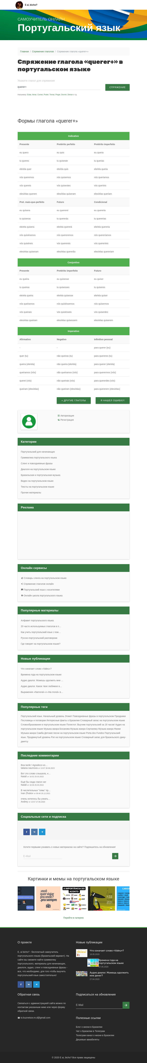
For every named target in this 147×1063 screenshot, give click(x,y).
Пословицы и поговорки (33, 720)
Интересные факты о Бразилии (63, 720)
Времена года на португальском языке (41, 674)
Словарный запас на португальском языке (102, 720)
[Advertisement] (79, 106)
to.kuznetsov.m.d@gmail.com (35, 1017)
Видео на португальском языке (37, 481)
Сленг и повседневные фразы (37, 463)
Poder (46, 95)
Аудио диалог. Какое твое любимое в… (41, 686)
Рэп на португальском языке (66, 737)
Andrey (33, 801)
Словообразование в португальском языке (43, 724)
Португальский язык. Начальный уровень (42, 716)
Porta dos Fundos (95, 733)
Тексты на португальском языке (37, 486)
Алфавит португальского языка (37, 620)
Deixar (70, 95)
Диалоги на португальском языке (38, 469)
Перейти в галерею (73, 917)
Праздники (120, 716)
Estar (29, 95)
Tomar (52, 95)
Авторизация (67, 415)
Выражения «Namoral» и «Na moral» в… (42, 692)
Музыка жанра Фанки (109, 729)
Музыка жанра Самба (32, 733)
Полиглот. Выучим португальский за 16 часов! (90, 724)
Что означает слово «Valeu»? (36, 668)
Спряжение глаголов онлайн (37, 584)
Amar (34, 95)
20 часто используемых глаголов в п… (41, 626)
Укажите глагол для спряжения (36, 80)
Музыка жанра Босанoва (57, 729)
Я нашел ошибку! (113, 400)
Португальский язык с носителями (40, 589)
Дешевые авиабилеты (87, 1039)
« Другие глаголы (73, 400)
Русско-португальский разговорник (39, 638)
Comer (40, 95)
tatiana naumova (38, 768)
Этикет (68, 716)
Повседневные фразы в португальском (93, 716)
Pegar (57, 95)
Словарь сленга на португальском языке (44, 578)
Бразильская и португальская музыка (40, 475)
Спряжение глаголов (43, 51)
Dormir (64, 95)
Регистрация (67, 420)
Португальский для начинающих (38, 451)
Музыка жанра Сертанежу (84, 729)
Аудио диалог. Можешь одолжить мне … (42, 680)
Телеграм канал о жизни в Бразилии (95, 1035)
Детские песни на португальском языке (64, 733)
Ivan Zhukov (35, 793)
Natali (32, 776)
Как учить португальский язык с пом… (41, 632)
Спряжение (117, 87)
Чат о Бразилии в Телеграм (90, 1031)
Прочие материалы (31, 492)
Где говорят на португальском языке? (40, 643)
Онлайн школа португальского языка (42, 595)
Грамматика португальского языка (39, 457)
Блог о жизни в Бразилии (89, 1027)
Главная (24, 51)
